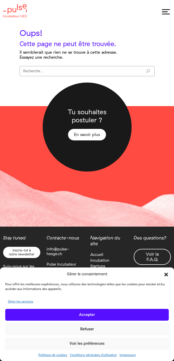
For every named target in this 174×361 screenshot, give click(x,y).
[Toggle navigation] (166, 11)
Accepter (87, 314)
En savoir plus (87, 134)
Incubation (99, 260)
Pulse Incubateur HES (15, 10)
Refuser (87, 329)
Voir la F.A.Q (152, 256)
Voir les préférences (87, 343)
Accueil (96, 254)
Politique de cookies (52, 355)
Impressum (128, 355)
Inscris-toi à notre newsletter (22, 252)
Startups (97, 266)
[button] (166, 274)
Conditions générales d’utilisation (93, 355)
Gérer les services (20, 301)
